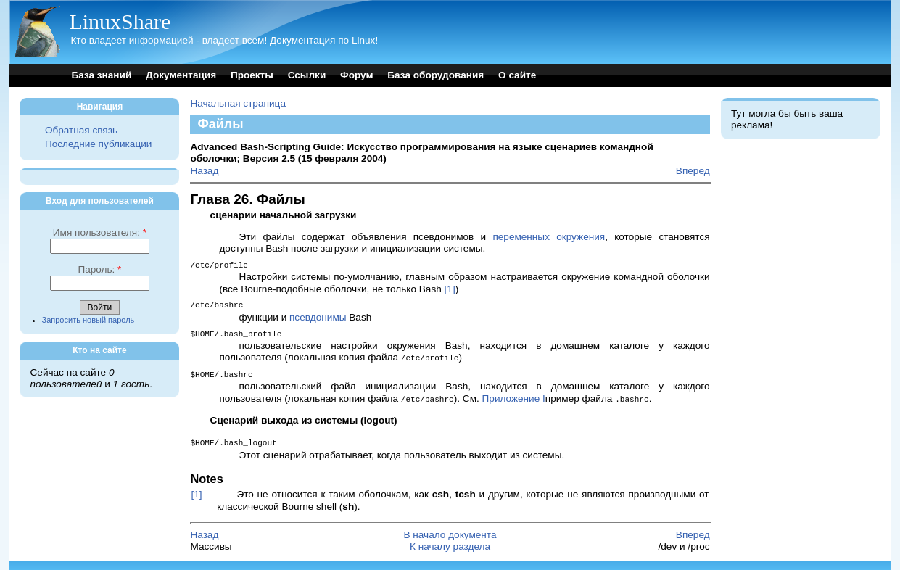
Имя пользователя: (99, 232)
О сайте (517, 75)
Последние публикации (98, 144)
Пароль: (99, 269)
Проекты (252, 75)
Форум (356, 75)
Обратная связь (81, 130)
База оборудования (435, 75)
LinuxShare (119, 21)
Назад (204, 170)
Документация (181, 75)
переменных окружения (548, 236)
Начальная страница (238, 103)
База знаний (101, 75)
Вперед (693, 170)
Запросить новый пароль (88, 319)
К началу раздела (450, 541)
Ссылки (307, 75)
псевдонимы (318, 315)
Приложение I (513, 394)
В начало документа (449, 529)
